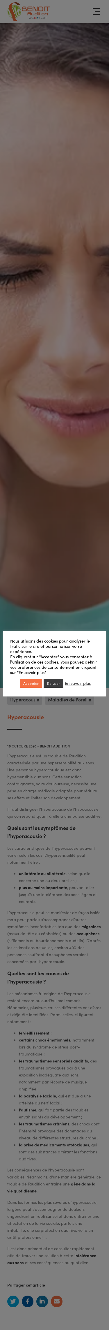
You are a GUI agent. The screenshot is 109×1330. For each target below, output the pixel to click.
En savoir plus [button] (78, 683)
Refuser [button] (53, 683)
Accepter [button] (31, 683)
